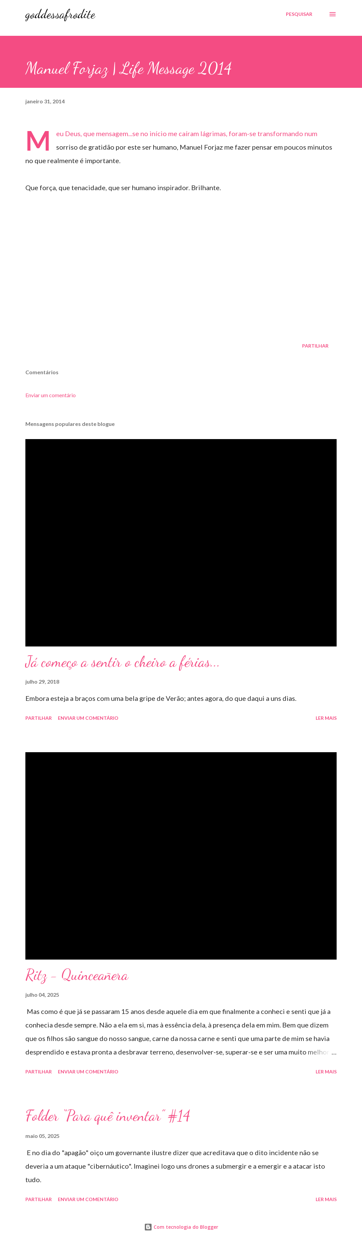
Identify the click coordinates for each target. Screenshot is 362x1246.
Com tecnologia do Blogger (181, 1227)
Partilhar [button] (315, 346)
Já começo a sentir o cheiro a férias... (122, 661)
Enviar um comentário (50, 395)
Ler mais (326, 718)
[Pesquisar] (299, 14)
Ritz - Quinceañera (76, 975)
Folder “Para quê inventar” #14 (107, 1115)
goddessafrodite (60, 14)
